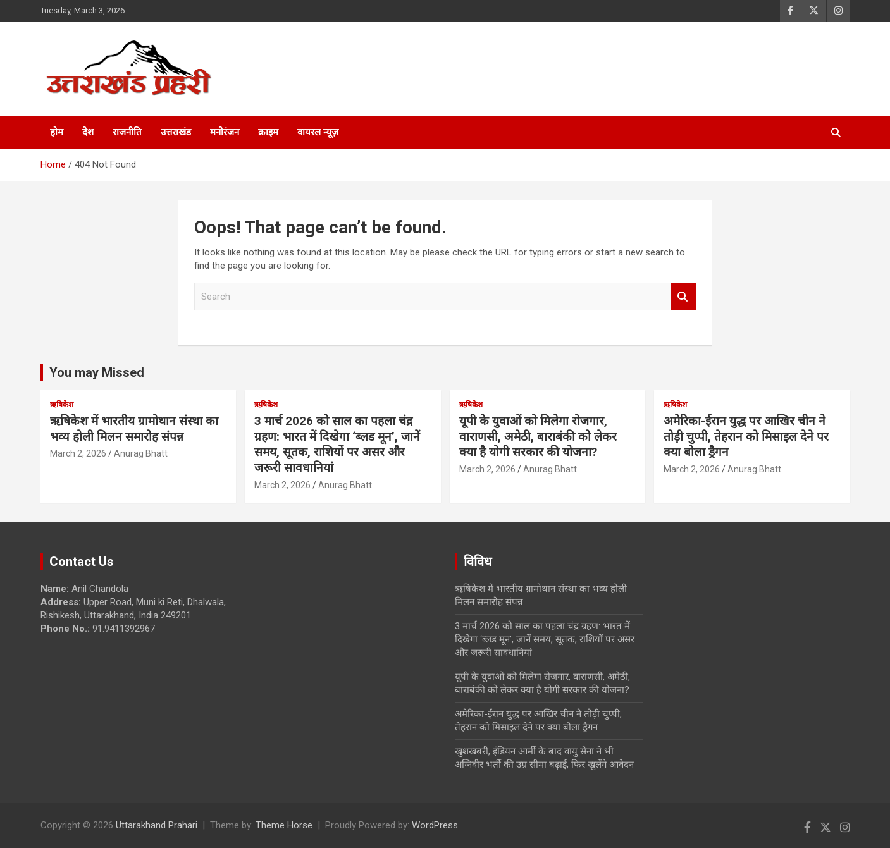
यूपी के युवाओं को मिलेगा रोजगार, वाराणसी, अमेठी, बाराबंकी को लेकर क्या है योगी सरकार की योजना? (538, 436)
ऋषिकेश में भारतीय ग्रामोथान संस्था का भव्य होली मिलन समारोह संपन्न (134, 429)
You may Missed (96, 372)
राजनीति (127, 132)
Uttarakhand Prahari (156, 825)
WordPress (435, 825)
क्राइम (268, 132)
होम (56, 132)
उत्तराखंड (176, 132)
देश (88, 132)
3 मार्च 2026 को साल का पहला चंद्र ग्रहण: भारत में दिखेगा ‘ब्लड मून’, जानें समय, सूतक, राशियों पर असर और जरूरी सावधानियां (337, 444)
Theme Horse (284, 825)
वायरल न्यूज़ (317, 132)
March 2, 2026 (78, 453)
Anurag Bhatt (141, 453)
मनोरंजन (224, 132)
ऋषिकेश (61, 404)
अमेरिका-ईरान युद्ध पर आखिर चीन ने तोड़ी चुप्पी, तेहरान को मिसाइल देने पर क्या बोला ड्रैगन (746, 436)
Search (683, 297)
